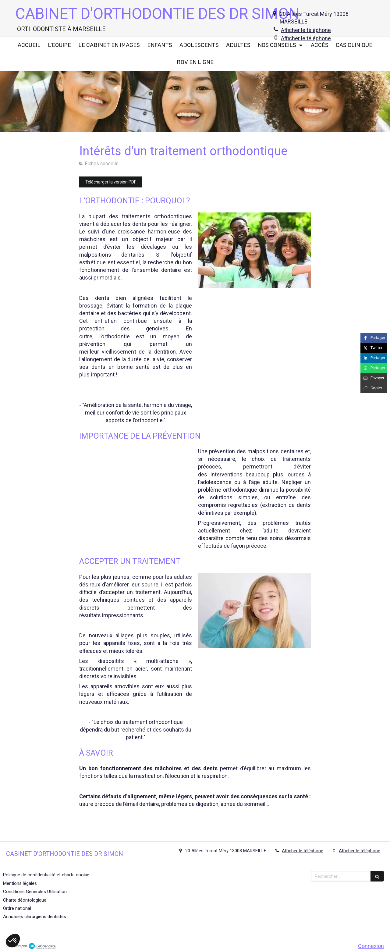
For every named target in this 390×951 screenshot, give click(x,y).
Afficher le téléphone (306, 30)
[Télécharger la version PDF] (110, 181)
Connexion (371, 946)
